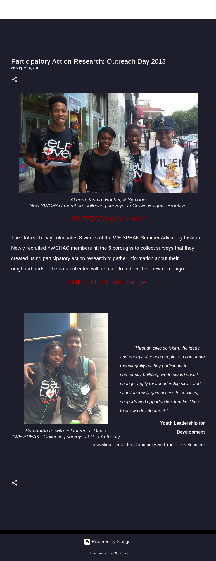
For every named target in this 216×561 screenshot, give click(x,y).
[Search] (208, 9)
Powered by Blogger (108, 541)
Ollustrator (121, 553)
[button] (14, 80)
